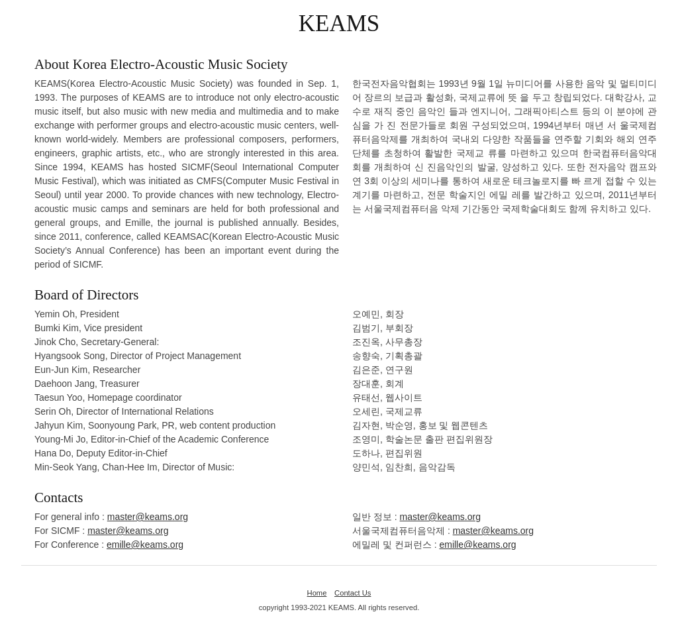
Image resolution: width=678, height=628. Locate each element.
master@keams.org (147, 516)
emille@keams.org (145, 544)
